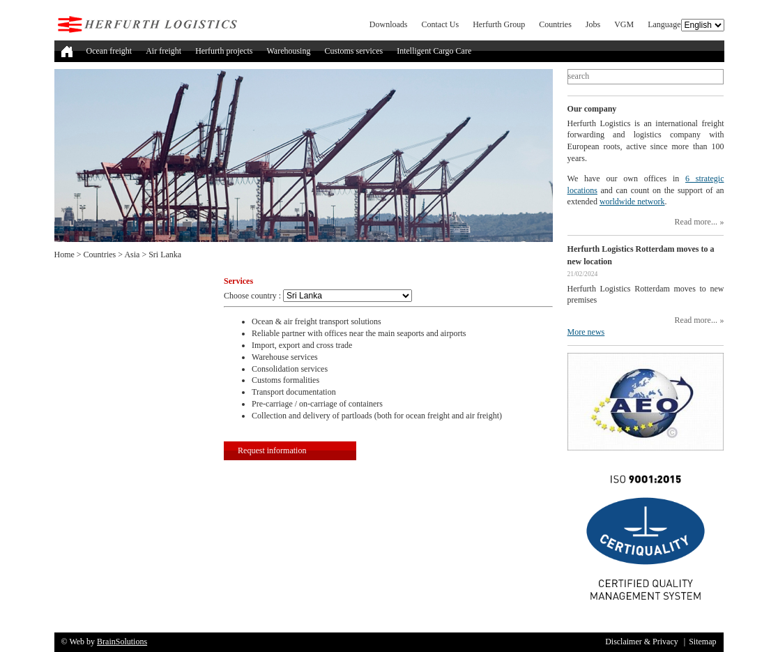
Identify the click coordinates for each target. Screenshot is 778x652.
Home (64, 254)
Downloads (388, 24)
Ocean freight (109, 51)
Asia (131, 254)
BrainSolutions (122, 641)
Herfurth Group (499, 24)
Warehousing (288, 51)
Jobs (593, 24)
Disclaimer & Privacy (641, 641)
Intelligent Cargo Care (434, 51)
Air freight (163, 51)
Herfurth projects (223, 51)
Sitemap (702, 641)
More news (586, 332)
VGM (624, 24)
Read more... (696, 222)
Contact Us (440, 24)
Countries (555, 24)
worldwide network (632, 201)
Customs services (353, 51)
